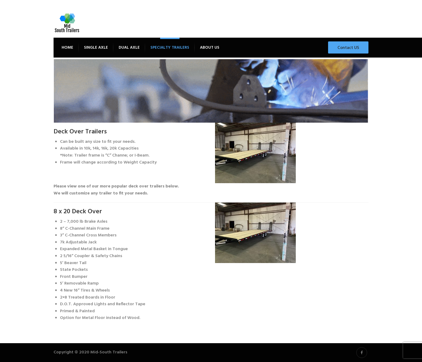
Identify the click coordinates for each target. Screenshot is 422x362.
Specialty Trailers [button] (169, 47)
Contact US (348, 47)
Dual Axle (129, 47)
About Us (209, 47)
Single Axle (96, 47)
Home (67, 47)
